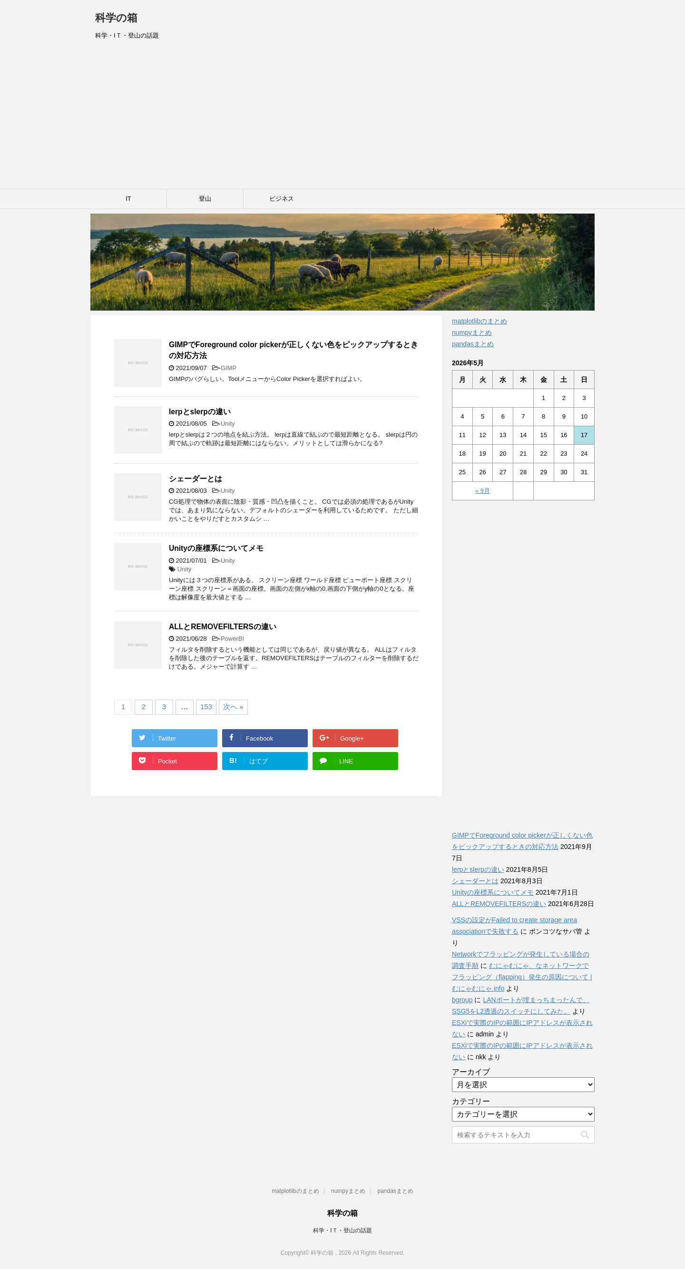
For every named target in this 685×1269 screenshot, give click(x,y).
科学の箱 (116, 18)
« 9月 (482, 490)
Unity (228, 423)
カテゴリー (471, 1101)
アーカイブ (471, 1072)
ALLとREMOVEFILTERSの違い (222, 627)
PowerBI (232, 638)
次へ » (233, 707)
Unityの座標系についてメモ (216, 548)
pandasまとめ (473, 344)
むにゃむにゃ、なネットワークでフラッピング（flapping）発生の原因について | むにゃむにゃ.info (522, 977)
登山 (205, 198)
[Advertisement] (342, 117)
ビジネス (281, 198)
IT (128, 198)
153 (206, 707)
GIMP (228, 367)
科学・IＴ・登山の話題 (342, 1230)
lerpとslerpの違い (200, 412)
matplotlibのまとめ (479, 321)
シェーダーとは (195, 479)
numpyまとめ (472, 332)
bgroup (462, 1000)
